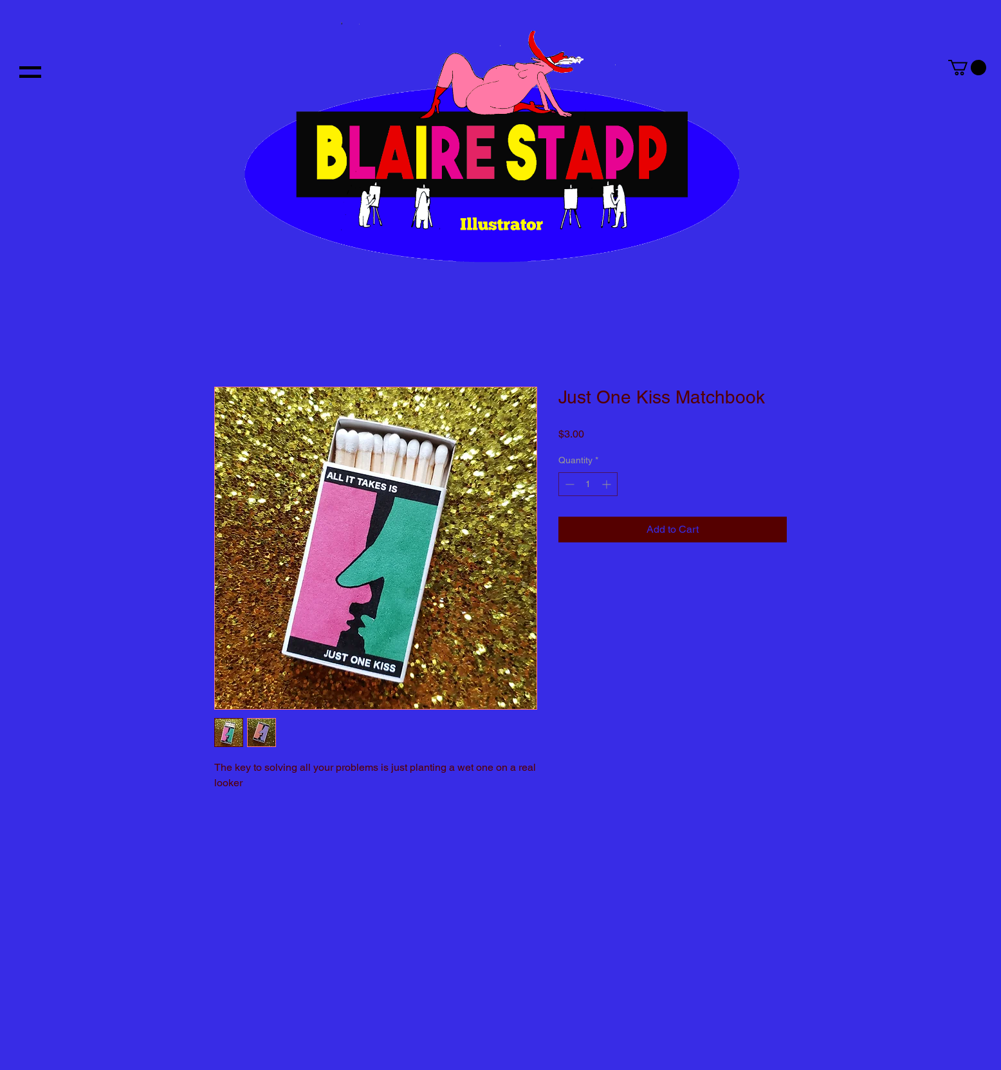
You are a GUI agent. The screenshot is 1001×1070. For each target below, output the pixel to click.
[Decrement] (568, 484)
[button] (30, 72)
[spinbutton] (588, 484)
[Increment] (608, 484)
